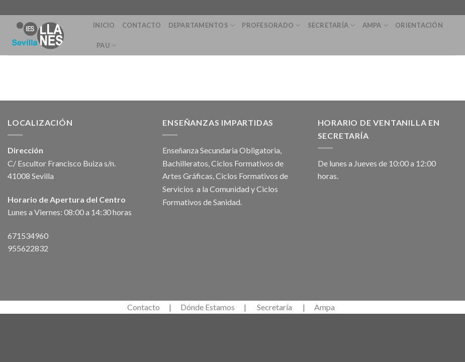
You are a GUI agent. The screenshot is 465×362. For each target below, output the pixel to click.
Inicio (104, 25)
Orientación (419, 25)
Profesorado (271, 25)
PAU (106, 45)
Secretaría (331, 25)
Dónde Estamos (207, 307)
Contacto (141, 25)
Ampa (375, 25)
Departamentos (201, 25)
